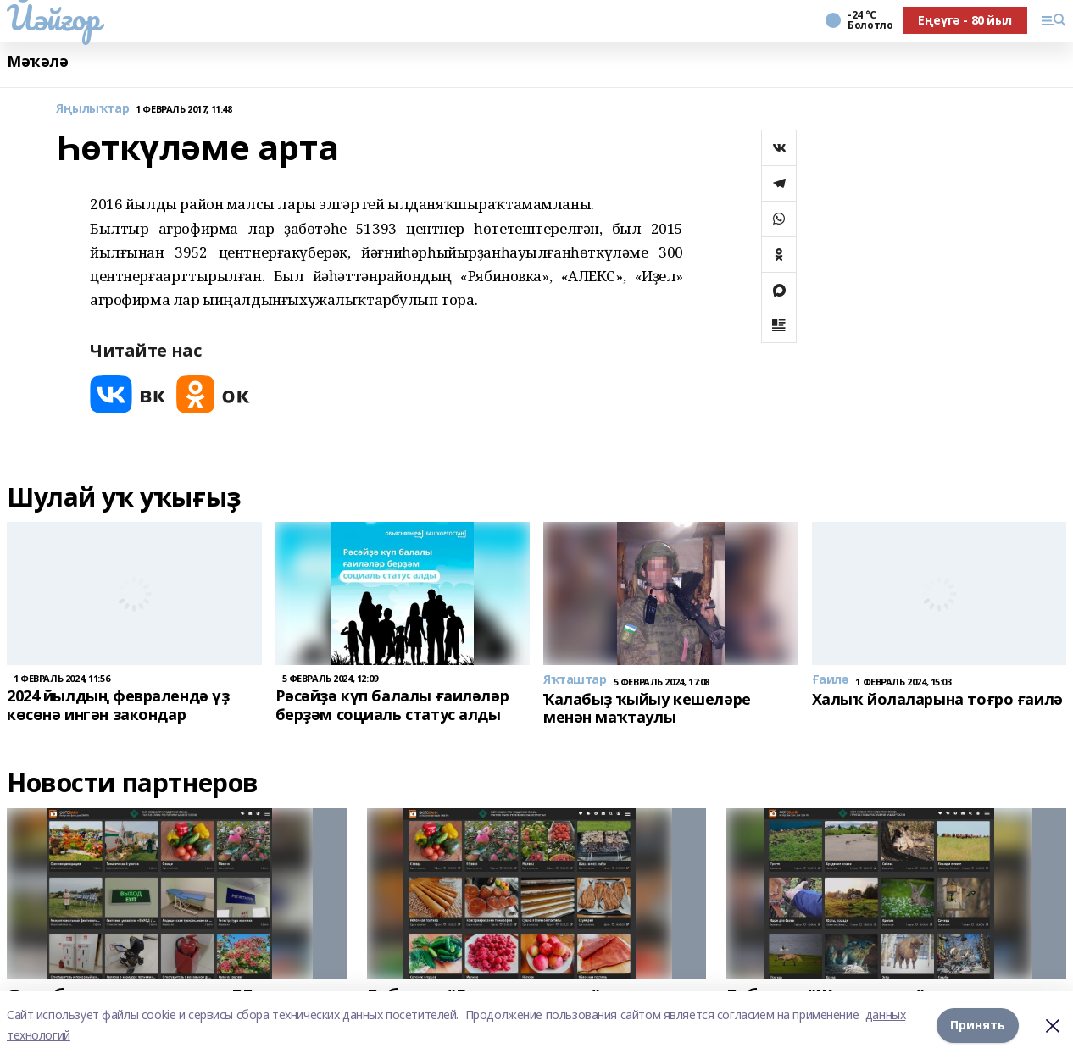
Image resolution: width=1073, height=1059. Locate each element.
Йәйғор (53, 17)
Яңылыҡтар (92, 109)
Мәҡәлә (37, 61)
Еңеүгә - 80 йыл (965, 20)
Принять (977, 1025)
